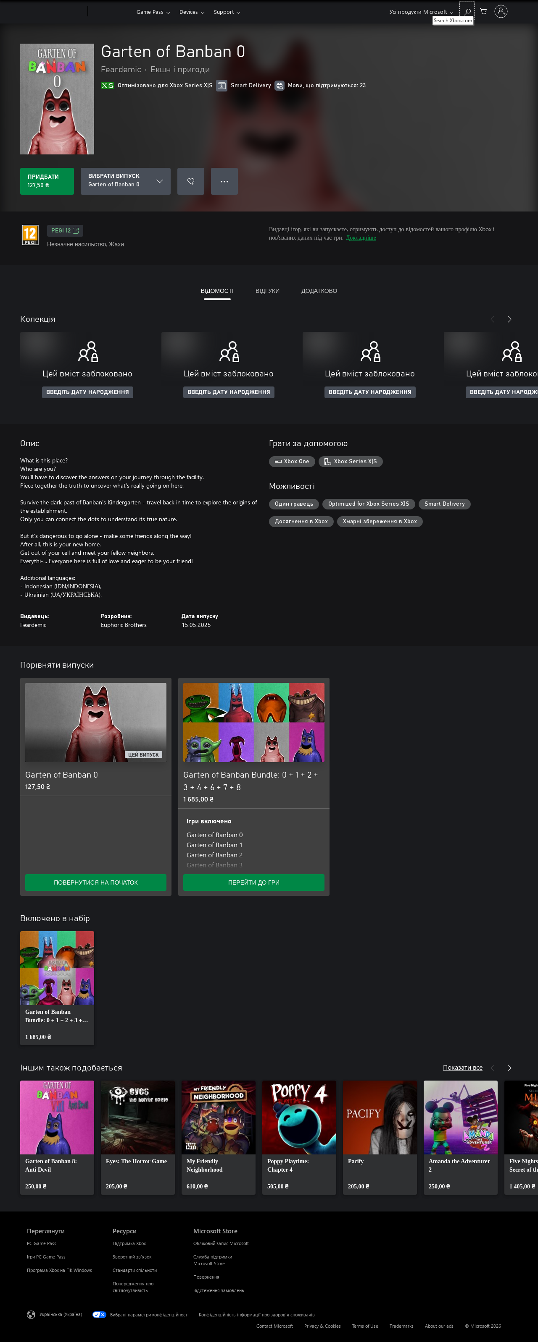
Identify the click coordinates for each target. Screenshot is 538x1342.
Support (224, 11)
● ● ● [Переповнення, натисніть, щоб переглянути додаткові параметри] (225, 181)
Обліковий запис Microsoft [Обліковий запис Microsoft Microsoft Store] (221, 1243)
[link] (57, 988)
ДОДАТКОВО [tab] (319, 291)
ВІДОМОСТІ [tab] (217, 291)
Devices (188, 11)
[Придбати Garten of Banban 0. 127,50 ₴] (47, 181)
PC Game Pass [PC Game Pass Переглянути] (41, 1243)
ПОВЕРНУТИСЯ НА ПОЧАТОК (95, 882)
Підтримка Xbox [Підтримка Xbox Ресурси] (129, 1243)
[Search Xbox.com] (467, 10)
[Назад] (492, 319)
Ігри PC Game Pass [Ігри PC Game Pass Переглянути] (46, 1256)
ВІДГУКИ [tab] (268, 291)
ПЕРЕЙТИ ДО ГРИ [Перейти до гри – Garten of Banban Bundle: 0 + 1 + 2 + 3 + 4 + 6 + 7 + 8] (254, 882)
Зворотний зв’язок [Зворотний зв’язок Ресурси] (132, 1256)
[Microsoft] (55, 11)
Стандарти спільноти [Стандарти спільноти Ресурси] (135, 1270)
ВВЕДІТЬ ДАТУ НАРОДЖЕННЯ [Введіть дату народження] (87, 392)
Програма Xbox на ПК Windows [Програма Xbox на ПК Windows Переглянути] (59, 1270)
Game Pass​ (150, 11)
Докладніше (361, 237)
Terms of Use (365, 1326)
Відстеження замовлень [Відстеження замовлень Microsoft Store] (218, 1290)
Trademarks (402, 1326)
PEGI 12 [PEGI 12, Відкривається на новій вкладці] (65, 230)
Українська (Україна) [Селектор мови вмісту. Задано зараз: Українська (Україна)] (61, 1314)
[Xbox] (111, 11)
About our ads (439, 1326)
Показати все (463, 1067)
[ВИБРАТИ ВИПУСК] (126, 181)
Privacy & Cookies (322, 1326)
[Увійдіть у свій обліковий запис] (501, 11)
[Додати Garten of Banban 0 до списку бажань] (190, 181)
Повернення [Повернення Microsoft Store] (206, 1276)
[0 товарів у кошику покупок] (483, 11)
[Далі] (509, 319)
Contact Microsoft (274, 1326)
